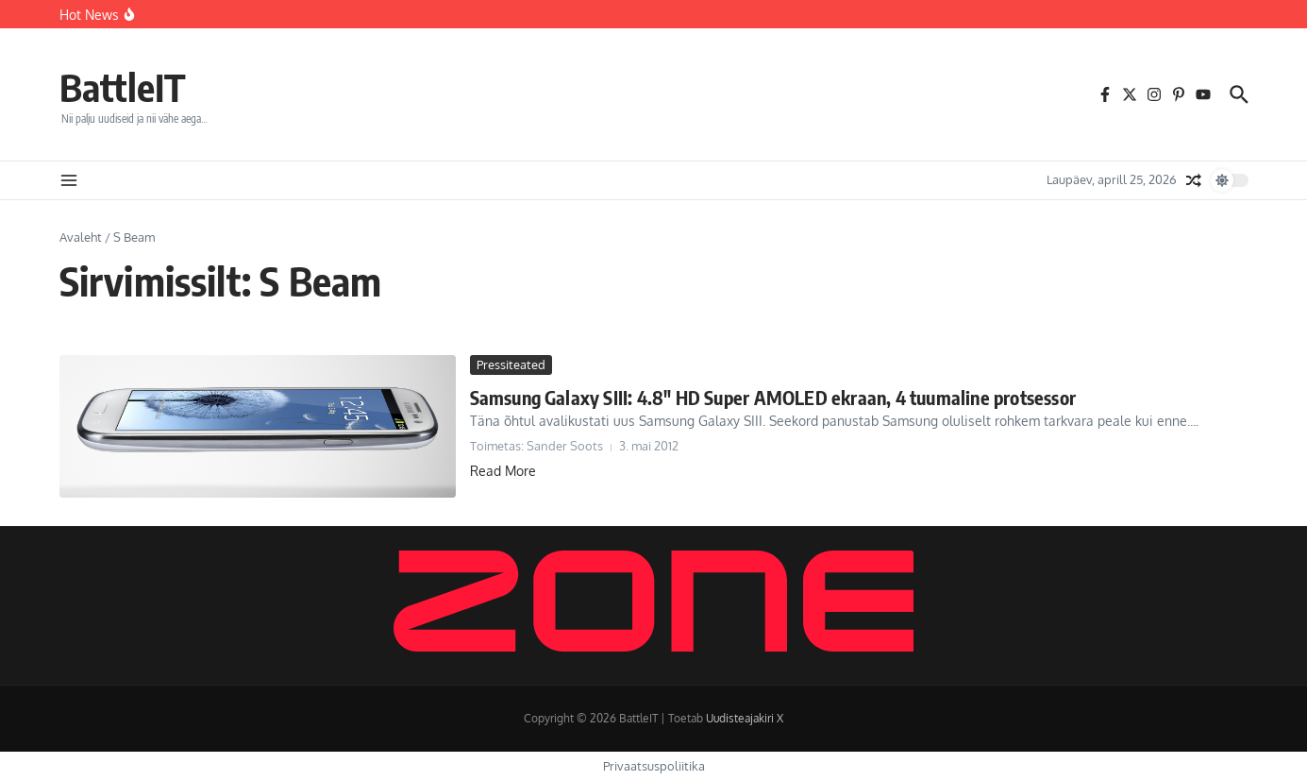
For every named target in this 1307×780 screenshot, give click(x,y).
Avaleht (80, 237)
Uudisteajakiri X (744, 718)
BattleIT (122, 86)
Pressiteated (511, 364)
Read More (503, 471)
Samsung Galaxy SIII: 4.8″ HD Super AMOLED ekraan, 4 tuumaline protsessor (773, 397)
